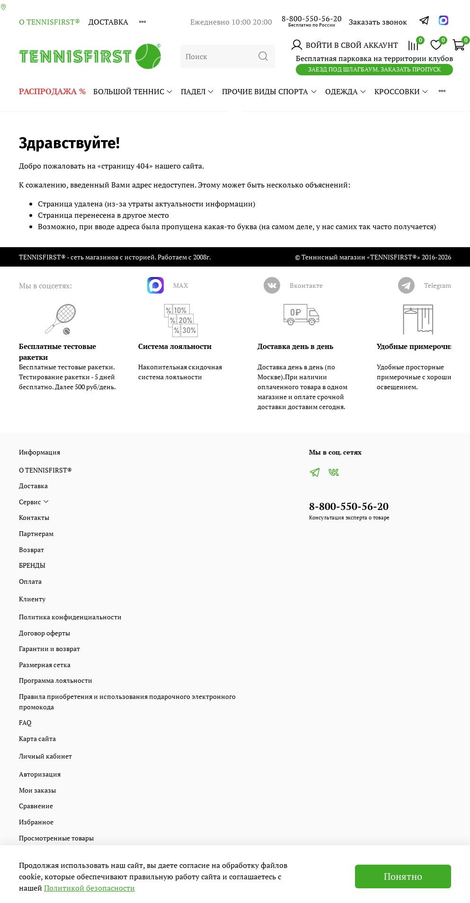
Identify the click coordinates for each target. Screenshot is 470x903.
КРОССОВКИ (401, 91)
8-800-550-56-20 (312, 18)
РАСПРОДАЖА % (52, 91)
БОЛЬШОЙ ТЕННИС (133, 91)
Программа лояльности (55, 680)
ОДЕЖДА (346, 91)
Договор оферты (44, 632)
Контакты (34, 517)
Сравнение (36, 805)
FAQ (25, 722)
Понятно (403, 876)
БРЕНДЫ (32, 565)
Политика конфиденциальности (70, 616)
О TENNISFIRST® (49, 22)
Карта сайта (37, 738)
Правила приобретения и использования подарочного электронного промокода (127, 701)
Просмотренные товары (56, 837)
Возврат (31, 549)
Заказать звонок (378, 22)
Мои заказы (37, 790)
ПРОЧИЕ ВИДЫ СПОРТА (269, 91)
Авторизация (40, 773)
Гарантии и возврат (49, 648)
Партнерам (36, 533)
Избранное (36, 821)
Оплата (30, 581)
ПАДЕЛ (197, 91)
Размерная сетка (45, 664)
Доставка (108, 22)
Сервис (34, 501)
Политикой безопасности (89, 888)
